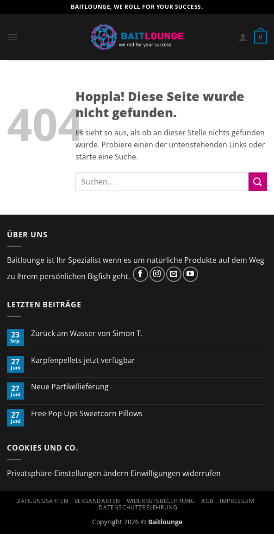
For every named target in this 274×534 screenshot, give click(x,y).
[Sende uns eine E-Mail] (173, 274)
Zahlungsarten (42, 501)
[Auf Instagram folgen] (157, 274)
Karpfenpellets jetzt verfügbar (83, 360)
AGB (207, 501)
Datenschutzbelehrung (138, 507)
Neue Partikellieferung (70, 386)
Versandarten (97, 501)
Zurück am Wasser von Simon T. (87, 333)
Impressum (237, 501)
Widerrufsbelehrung (161, 501)
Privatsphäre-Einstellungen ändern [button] (68, 473)
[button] (12, 36)
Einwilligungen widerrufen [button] (176, 473)
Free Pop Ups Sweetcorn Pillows (87, 413)
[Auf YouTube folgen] (190, 274)
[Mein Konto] (243, 37)
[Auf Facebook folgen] (140, 274)
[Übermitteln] (258, 181)
